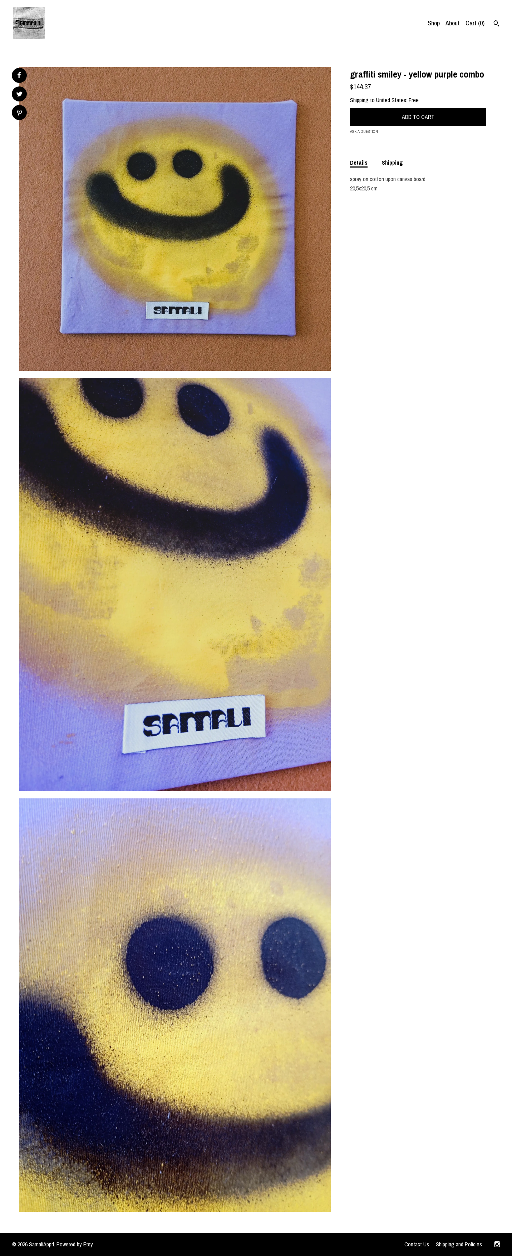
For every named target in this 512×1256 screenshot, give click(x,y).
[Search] (496, 24)
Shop (434, 23)
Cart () (475, 23)
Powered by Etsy (74, 1244)
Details (359, 162)
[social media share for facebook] (19, 75)
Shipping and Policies (459, 1244)
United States (391, 100)
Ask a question (364, 131)
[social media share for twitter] (19, 94)
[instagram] (497, 1244)
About (452, 23)
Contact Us (416, 1244)
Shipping (392, 162)
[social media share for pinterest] (19, 113)
